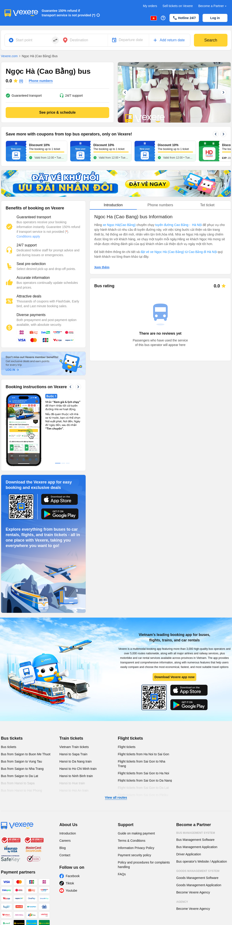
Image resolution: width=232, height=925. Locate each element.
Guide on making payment (136, 833)
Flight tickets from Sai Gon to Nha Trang (141, 764)
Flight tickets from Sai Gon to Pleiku (143, 795)
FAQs (122, 874)
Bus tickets (12, 738)
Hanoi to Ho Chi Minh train (78, 768)
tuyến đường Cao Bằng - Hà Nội (178, 225)
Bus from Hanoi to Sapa (18, 783)
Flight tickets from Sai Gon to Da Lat (143, 788)
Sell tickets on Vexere (177, 6)
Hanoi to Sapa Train (73, 754)
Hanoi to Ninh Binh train (76, 776)
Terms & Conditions (131, 840)
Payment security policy (134, 855)
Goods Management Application (198, 885)
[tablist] (160, 205)
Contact (64, 855)
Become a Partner (212, 6)
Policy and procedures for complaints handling (144, 865)
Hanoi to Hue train (72, 783)
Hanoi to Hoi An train (73, 790)
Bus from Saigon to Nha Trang (22, 768)
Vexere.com (9, 56)
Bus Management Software (195, 840)
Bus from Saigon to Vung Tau (21, 761)
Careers (65, 840)
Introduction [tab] (113, 205)
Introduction (67, 833)
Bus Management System (195, 832)
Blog (62, 848)
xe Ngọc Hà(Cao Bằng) (119, 225)
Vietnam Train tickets (74, 747)
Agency (182, 901)
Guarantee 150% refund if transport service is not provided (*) (68, 13)
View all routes (116, 797)
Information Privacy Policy (136, 848)
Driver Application (188, 854)
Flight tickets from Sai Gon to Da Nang (145, 780)
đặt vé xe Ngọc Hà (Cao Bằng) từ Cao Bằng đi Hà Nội (179, 252)
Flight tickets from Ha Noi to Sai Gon (143, 754)
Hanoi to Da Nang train (75, 761)
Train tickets (71, 738)
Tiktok (70, 883)
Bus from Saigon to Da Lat (19, 776)
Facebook (73, 876)
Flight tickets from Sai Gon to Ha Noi (143, 773)
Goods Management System (197, 871)
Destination (79, 40)
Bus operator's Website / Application (201, 861)
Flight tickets (130, 738)
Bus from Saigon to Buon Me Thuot (25, 754)
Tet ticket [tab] (207, 205)
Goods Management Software (197, 878)
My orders (150, 6)
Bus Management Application (196, 847)
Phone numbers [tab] (160, 205)
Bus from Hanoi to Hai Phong (21, 790)
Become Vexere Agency (193, 892)
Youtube (71, 890)
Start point (24, 40)
